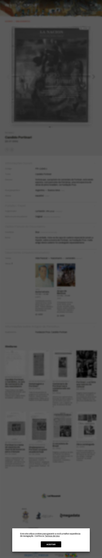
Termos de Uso (52, 536)
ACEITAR (51, 544)
